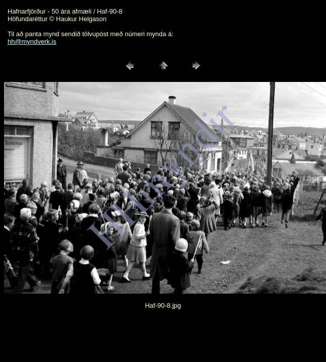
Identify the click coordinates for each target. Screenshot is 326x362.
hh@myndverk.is (32, 41)
